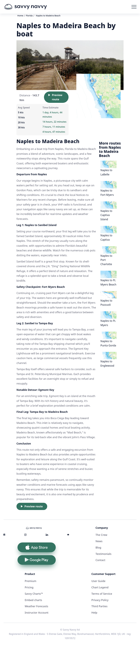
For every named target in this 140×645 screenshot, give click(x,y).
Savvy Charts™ (34, 593)
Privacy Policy (100, 600)
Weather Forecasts (36, 606)
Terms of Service (101, 593)
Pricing (29, 587)
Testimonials (103, 554)
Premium (30, 581)
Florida (29, 15)
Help (94, 612)
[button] (133, 6)
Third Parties (99, 606)
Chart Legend (100, 587)
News (99, 541)
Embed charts (33, 600)
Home (20, 15)
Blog (98, 547)
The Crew (101, 535)
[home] (26, 7)
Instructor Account (36, 612)
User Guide (98, 581)
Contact (100, 560)
